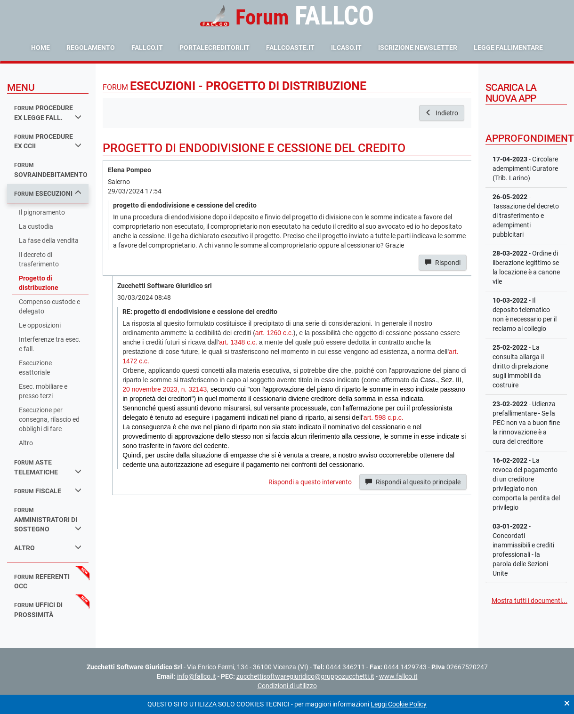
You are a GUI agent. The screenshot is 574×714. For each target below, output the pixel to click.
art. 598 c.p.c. (384, 417)
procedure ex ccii (47, 141)
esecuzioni (47, 193)
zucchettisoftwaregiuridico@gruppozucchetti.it (305, 676)
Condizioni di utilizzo (287, 686)
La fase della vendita (49, 240)
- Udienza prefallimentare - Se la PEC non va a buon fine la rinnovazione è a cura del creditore (526, 422)
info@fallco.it (196, 676)
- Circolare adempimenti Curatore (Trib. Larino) (525, 168)
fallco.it (147, 47)
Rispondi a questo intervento (310, 482)
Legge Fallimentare (508, 47)
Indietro (441, 113)
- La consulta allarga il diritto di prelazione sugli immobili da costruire (520, 366)
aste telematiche (47, 467)
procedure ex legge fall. (47, 112)
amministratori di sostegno (47, 520)
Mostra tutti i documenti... (529, 600)
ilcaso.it (346, 47)
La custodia (36, 226)
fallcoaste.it (290, 47)
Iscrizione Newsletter (417, 47)
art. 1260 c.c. (274, 333)
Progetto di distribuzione (38, 282)
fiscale (47, 491)
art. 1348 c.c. (238, 342)
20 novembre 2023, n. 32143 (164, 389)
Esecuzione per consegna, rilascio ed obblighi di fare (49, 419)
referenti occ (42, 581)
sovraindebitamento (51, 170)
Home (40, 47)
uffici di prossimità (38, 609)
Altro (26, 443)
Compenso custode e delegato (49, 306)
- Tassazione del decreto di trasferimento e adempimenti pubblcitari (526, 215)
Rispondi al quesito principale (413, 482)
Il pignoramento (42, 212)
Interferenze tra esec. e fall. (50, 344)
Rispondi (443, 262)
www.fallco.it (398, 676)
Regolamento (90, 47)
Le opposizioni (40, 325)
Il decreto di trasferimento (39, 259)
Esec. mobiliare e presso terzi (43, 391)
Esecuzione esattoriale (35, 367)
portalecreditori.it (214, 47)
